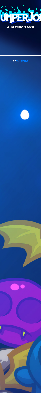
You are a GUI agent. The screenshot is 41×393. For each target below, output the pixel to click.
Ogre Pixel (22, 60)
